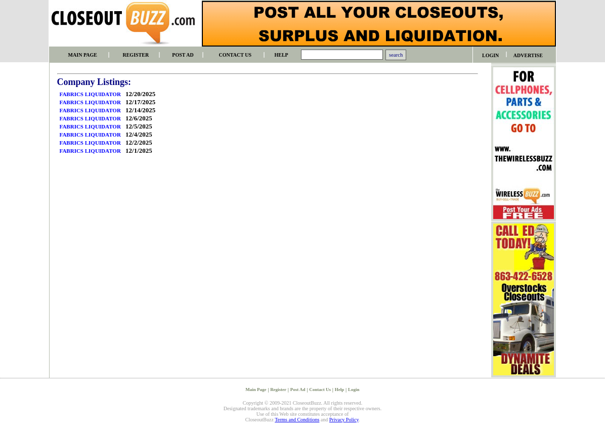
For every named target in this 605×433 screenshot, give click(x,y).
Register (278, 389)
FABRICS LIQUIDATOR (90, 94)
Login (354, 389)
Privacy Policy (344, 419)
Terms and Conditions (297, 419)
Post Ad (298, 389)
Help (339, 389)
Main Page (255, 389)
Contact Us (320, 389)
